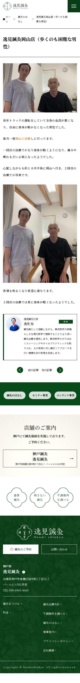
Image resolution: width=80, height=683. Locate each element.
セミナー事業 (40, 407)
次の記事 (46, 378)
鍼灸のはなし (14, 407)
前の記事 (33, 378)
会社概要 (48, 660)
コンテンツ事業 (66, 407)
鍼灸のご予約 (20, 559)
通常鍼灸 (16, 511)
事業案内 (48, 642)
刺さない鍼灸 (40, 511)
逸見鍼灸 (40, 580)
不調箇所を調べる (63, 511)
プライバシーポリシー (57, 651)
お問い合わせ (59, 559)
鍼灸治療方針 (51, 614)
